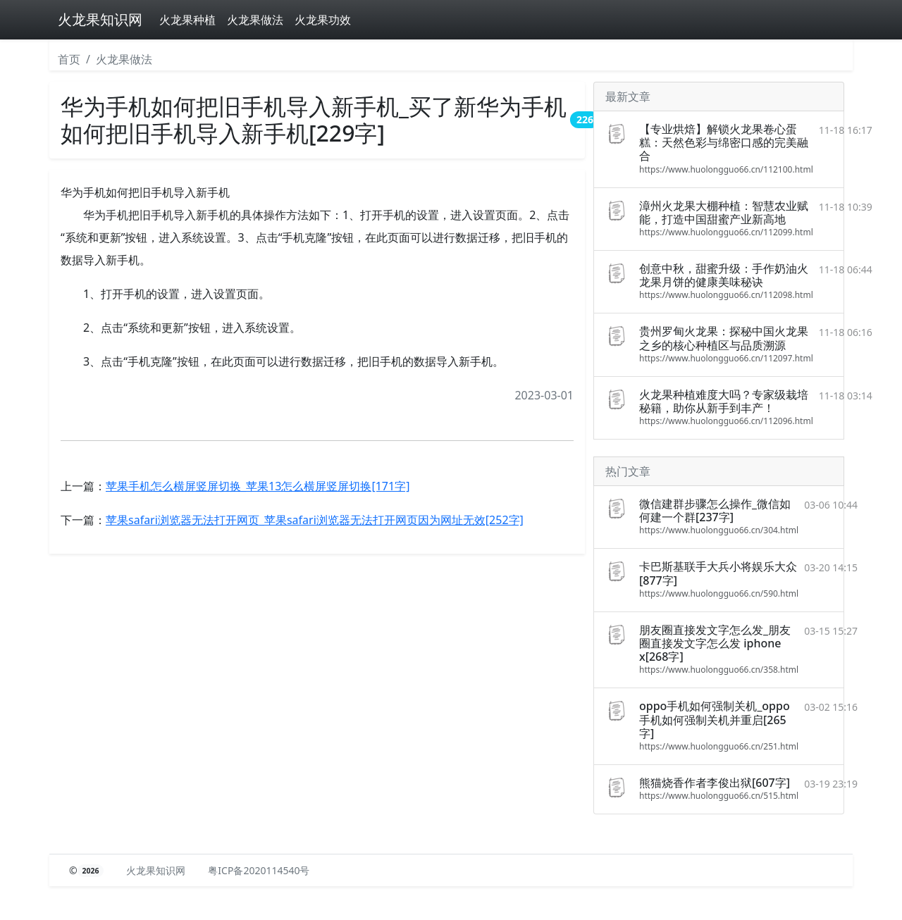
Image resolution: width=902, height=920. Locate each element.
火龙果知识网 (100, 19)
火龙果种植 (187, 19)
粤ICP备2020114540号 (258, 870)
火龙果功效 (323, 19)
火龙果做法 (255, 19)
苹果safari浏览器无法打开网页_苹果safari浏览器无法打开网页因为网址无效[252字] (315, 520)
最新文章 (627, 96)
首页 (69, 59)
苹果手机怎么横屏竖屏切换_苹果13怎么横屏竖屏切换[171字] (257, 486)
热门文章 (627, 471)
